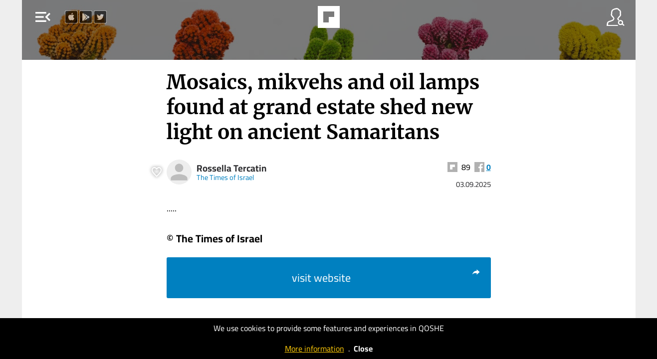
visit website (386, 277)
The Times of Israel (225, 177)
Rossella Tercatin (231, 168)
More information (314, 348)
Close (363, 348)
